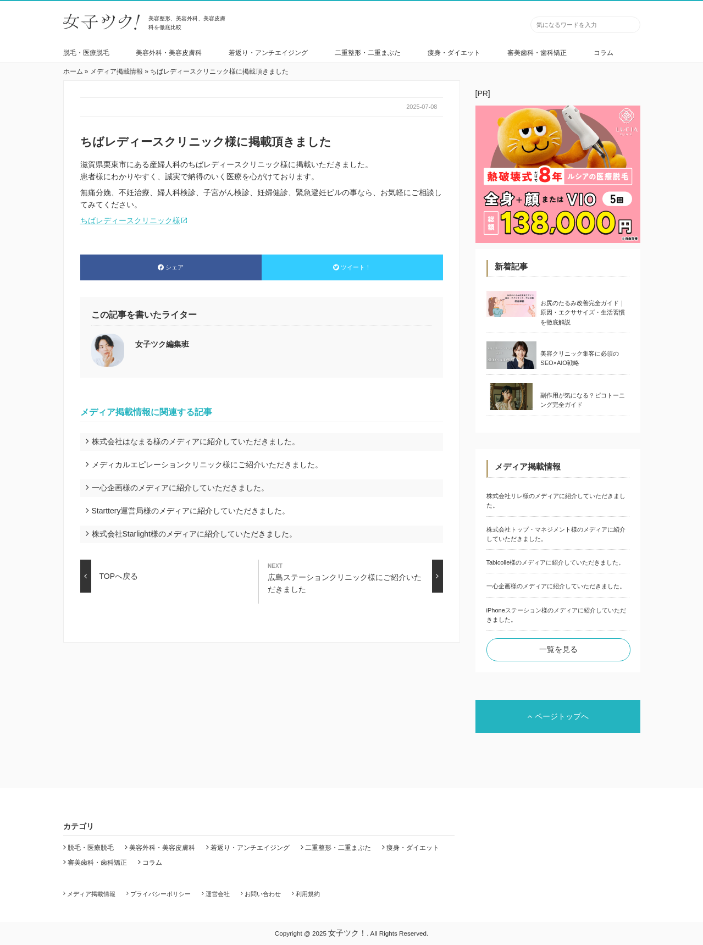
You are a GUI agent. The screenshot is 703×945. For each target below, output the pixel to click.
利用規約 (308, 894)
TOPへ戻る (109, 576)
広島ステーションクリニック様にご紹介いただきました (355, 576)
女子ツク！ (347, 933)
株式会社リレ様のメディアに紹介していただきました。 (555, 501)
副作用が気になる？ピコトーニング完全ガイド (582, 400)
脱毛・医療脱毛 (86, 53)
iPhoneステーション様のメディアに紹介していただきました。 (556, 615)
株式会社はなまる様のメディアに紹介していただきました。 (196, 441)
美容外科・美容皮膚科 (169, 53)
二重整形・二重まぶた (368, 53)
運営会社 (218, 894)
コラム (603, 53)
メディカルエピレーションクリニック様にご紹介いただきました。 (207, 464)
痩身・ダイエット (454, 53)
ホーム (73, 71)
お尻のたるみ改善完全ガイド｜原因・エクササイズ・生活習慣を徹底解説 (582, 312)
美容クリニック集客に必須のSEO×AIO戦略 (579, 358)
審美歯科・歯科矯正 (537, 53)
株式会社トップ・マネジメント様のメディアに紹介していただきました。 (555, 534)
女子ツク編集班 (162, 344)
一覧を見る (558, 649)
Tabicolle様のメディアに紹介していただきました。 (555, 562)
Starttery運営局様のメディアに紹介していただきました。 (191, 510)
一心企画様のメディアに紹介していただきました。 (180, 487)
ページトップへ (558, 716)
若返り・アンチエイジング (268, 53)
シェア (171, 267)
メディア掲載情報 (116, 71)
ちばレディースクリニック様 (130, 220)
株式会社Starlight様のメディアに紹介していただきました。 (194, 533)
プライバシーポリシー (160, 894)
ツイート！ (352, 267)
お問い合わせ (263, 894)
